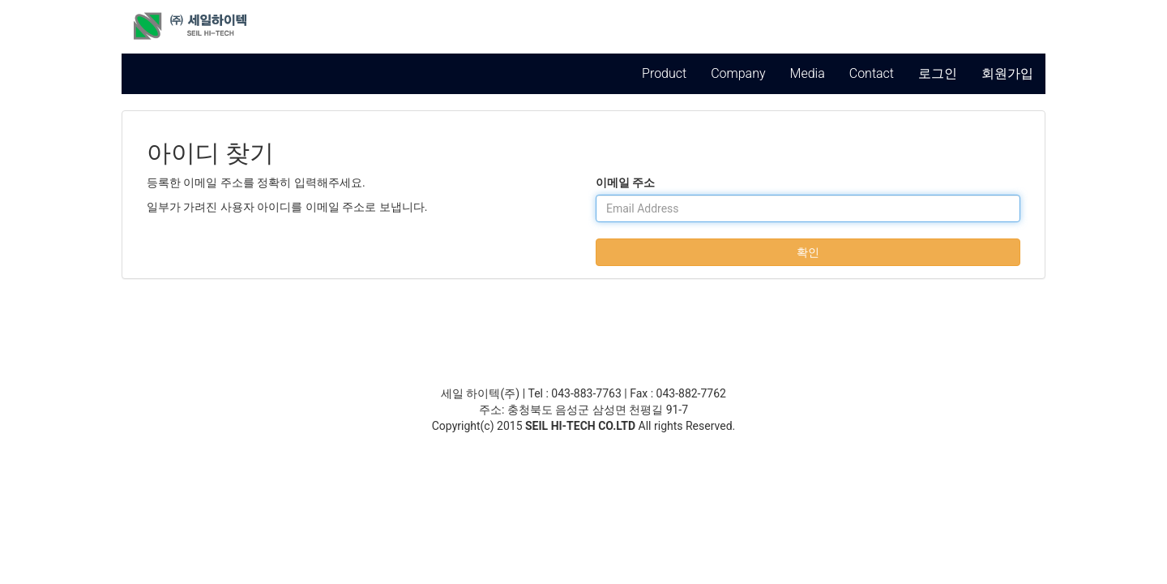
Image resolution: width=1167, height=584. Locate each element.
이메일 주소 (625, 182)
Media (807, 73)
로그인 (937, 73)
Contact (871, 73)
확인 (808, 252)
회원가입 (1007, 73)
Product (664, 73)
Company (738, 73)
